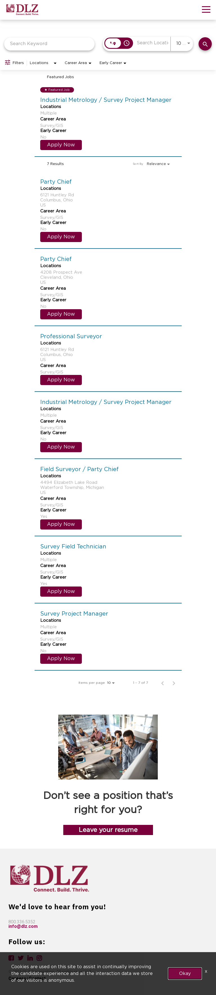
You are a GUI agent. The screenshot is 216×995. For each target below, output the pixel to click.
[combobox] (49, 43)
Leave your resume (108, 830)
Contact (37, 978)
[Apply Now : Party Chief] (61, 237)
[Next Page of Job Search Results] (173, 682)
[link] (108, 118)
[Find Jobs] (205, 43)
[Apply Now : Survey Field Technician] (61, 592)
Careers (17, 978)
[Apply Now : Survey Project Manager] (61, 659)
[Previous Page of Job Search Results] (162, 682)
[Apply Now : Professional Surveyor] (61, 380)
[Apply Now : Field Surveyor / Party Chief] (61, 524)
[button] (206, 10)
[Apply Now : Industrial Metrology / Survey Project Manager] (61, 145)
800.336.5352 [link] (21, 921)
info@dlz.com (23, 926)
